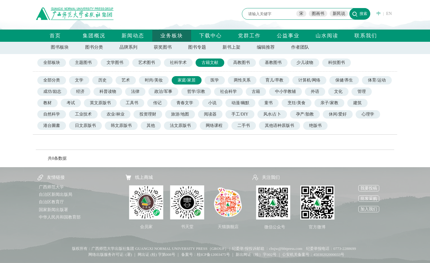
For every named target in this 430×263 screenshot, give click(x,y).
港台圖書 (51, 125)
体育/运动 (377, 80)
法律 (135, 91)
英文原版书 (100, 103)
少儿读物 (305, 62)
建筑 (357, 103)
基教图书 (273, 62)
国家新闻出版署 (53, 209)
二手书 (243, 125)
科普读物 (107, 91)
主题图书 (83, 62)
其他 (151, 125)
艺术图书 (146, 62)
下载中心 (210, 36)
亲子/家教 (329, 103)
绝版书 (315, 125)
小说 (212, 103)
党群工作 (249, 36)
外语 (315, 91)
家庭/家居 (187, 80)
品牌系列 (128, 47)
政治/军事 (163, 91)
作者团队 (300, 47)
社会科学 (228, 91)
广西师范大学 (51, 187)
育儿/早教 (274, 80)
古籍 (256, 91)
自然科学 (51, 114)
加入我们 (368, 209)
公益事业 (288, 36)
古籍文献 (210, 62)
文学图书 (115, 62)
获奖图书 (163, 47)
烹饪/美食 (296, 103)
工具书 (132, 103)
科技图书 (336, 62)
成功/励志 (52, 91)
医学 (215, 80)
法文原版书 (180, 125)
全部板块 (51, 62)
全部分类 (51, 80)
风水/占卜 (272, 114)
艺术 (126, 80)
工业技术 (83, 114)
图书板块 (60, 47)
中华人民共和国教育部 (60, 217)
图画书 (318, 13)
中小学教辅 (285, 91)
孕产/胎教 (305, 114)
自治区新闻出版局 (55, 194)
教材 (47, 103)
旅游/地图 (180, 114)
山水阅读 (327, 36)
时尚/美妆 (154, 80)
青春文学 (184, 103)
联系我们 (365, 36)
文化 (338, 91)
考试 (71, 103)
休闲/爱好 (338, 114)
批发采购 (368, 198)
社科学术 (178, 62)
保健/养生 (344, 80)
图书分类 (94, 47)
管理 (361, 91)
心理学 (368, 114)
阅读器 (210, 114)
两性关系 (242, 80)
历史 (102, 80)
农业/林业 (116, 114)
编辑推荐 (266, 47)
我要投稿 (368, 188)
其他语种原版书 (279, 125)
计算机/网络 (309, 80)
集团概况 (94, 36)
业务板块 (171, 36)
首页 (55, 36)
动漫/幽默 (240, 103)
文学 (79, 80)
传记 (157, 103)
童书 (268, 103)
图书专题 (197, 47)
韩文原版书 (121, 125)
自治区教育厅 (51, 202)
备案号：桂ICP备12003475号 (205, 254)
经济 (80, 91)
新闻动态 (133, 36)
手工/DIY (239, 114)
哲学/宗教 (196, 91)
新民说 (339, 13)
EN (389, 13)
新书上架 (231, 47)
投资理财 (147, 114)
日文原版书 (85, 125)
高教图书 (241, 62)
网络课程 (214, 125)
